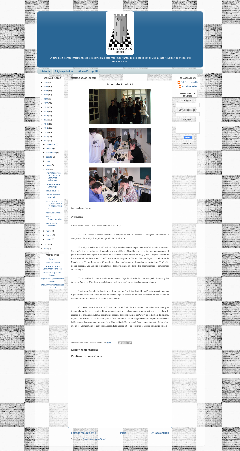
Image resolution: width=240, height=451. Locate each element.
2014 (46, 128)
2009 (46, 249)
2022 (46, 99)
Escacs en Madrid (52, 263)
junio (48, 161)
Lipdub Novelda (52, 191)
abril (48, 170)
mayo (48, 165)
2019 (46, 107)
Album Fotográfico (89, 71)
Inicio (123, 433)
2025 (46, 87)
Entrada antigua (159, 433)
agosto (49, 157)
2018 (46, 112)
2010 (46, 245)
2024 (46, 91)
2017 (46, 116)
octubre (49, 149)
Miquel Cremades (189, 86)
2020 (46, 103)
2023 (46, 95)
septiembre (51, 153)
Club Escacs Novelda (189, 82)
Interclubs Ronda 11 (54, 213)
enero (49, 239)
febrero (49, 235)
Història (45, 71)
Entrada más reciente (83, 433)
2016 (46, 120)
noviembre (51, 144)
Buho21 (52, 259)
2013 (46, 132)
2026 (46, 83)
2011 (46, 141)
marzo (49, 231)
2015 (46, 124)
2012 (46, 137)
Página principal (64, 71)
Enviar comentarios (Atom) (94, 439)
